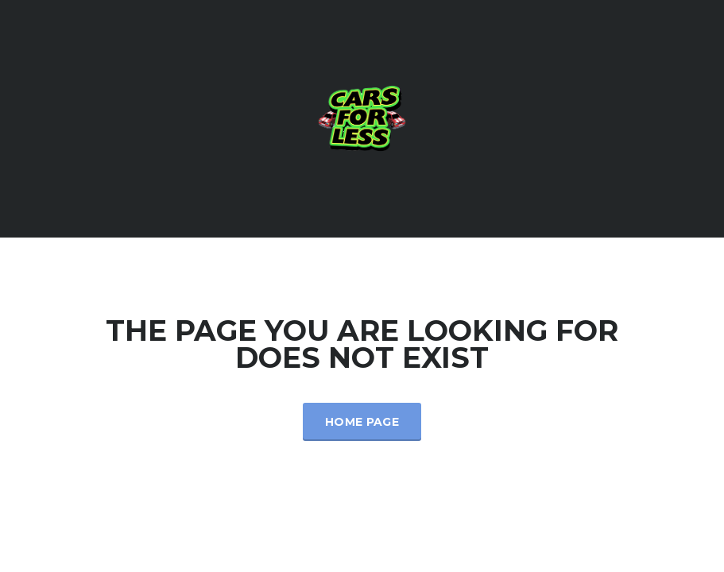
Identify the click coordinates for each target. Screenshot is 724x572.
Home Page (362, 422)
